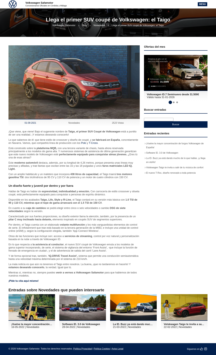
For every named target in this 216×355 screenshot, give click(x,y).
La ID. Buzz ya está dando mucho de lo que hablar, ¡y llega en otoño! (175, 160)
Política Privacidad (82, 349)
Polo (83, 143)
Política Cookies (102, 349)
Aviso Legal (117, 349)
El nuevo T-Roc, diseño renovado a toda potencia (171, 173)
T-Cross (93, 143)
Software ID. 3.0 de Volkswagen (162, 153)
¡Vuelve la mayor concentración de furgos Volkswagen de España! (175, 145)
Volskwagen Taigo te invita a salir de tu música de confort (174, 167)
